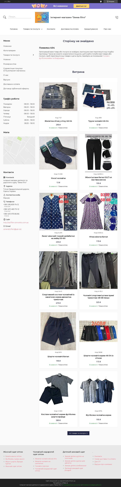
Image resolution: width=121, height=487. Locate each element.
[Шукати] (4, 17)
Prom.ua (72, 481)
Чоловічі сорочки (42, 466)
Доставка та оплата (69, 29)
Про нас (107, 29)
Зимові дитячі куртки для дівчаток (75, 462)
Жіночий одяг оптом (13, 466)
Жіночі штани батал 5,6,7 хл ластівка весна (98, 178)
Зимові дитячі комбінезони (75, 466)
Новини (6, 59)
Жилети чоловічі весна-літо (46, 459)
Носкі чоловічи (58, 178)
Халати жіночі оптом (13, 456)
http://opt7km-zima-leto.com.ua (15, 223)
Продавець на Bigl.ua (60, 483)
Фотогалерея (9, 50)
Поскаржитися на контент (72, 485)
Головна (13, 29)
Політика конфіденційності (91, 485)
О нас (5, 75)
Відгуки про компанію (103, 464)
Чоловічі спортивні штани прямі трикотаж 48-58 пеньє (98, 296)
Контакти (51, 29)
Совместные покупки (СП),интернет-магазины (14, 69)
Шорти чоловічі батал (58, 356)
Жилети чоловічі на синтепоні (42, 462)
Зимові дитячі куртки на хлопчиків (74, 457)
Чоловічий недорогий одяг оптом (46, 470)
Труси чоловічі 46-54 (98, 121)
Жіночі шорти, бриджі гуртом (14, 463)
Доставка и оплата (11, 84)
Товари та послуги (31, 29)
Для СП (97, 462)
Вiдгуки (6, 80)
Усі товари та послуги (77, 433)
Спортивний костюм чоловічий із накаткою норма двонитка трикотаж (58, 297)
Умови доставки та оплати (105, 459)
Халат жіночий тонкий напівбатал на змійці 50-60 (58, 237)
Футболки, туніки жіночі (14, 459)
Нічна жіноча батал (98, 237)
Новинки (7, 46)
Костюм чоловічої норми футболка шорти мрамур (58, 415)
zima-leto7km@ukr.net (12, 229)
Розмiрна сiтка (9, 64)
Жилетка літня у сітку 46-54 (58, 121)
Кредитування (91, 29)
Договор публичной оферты (16, 88)
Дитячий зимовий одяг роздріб (74, 469)
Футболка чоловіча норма (98, 415)
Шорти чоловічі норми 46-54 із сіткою (98, 357)
